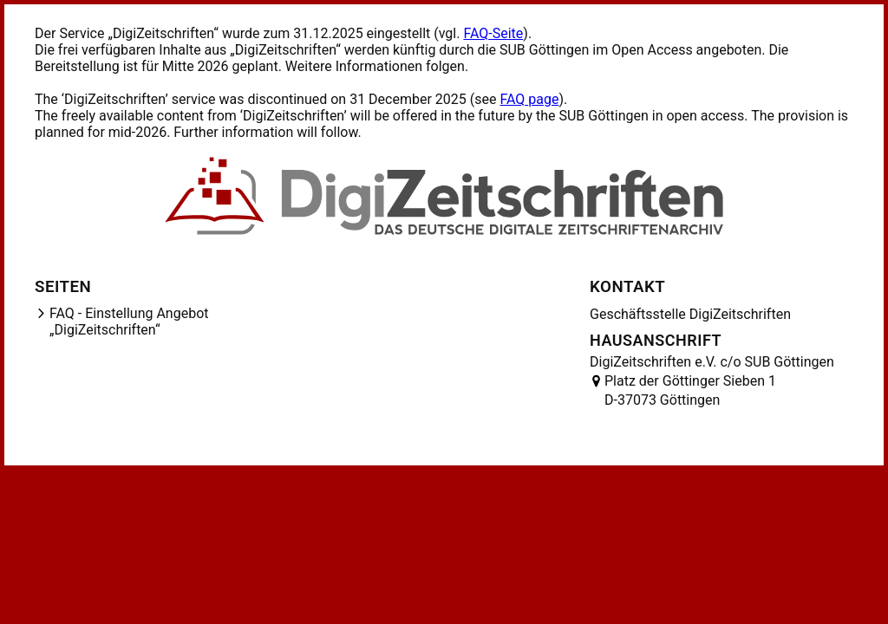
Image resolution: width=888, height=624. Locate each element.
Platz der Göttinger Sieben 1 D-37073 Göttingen (690, 390)
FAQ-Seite (493, 33)
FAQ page (529, 99)
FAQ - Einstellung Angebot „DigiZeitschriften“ (129, 321)
